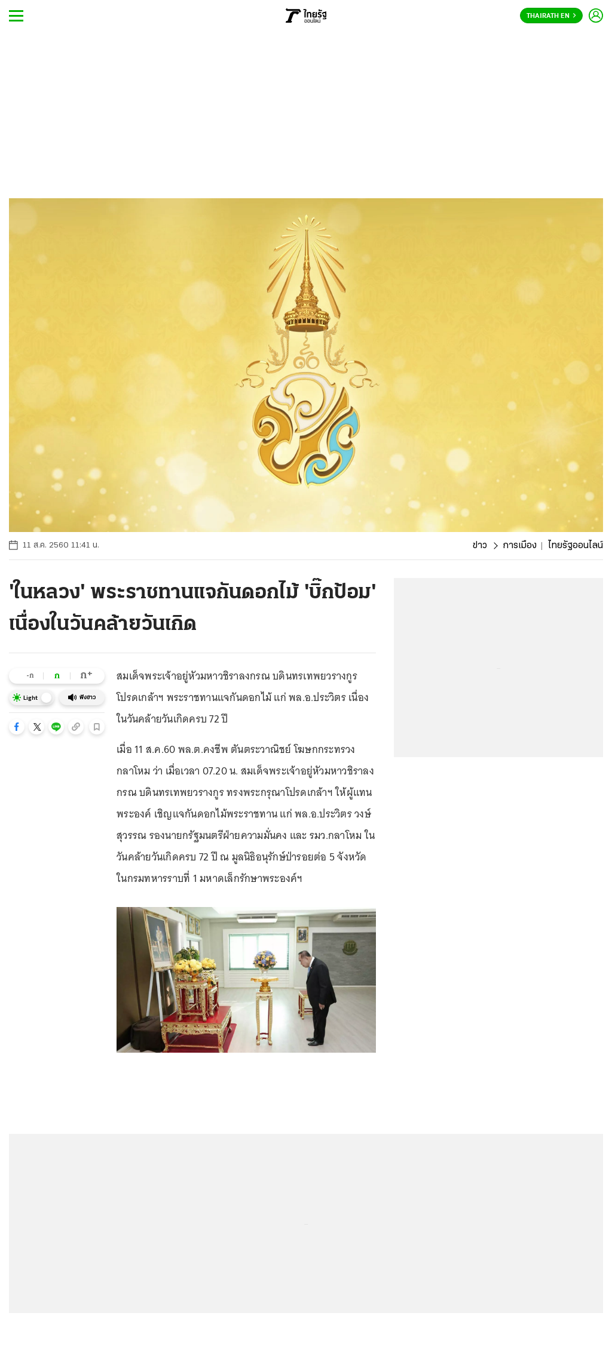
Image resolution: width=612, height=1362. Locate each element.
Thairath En (551, 16)
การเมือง (520, 546)
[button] (17, 726)
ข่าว (480, 546)
